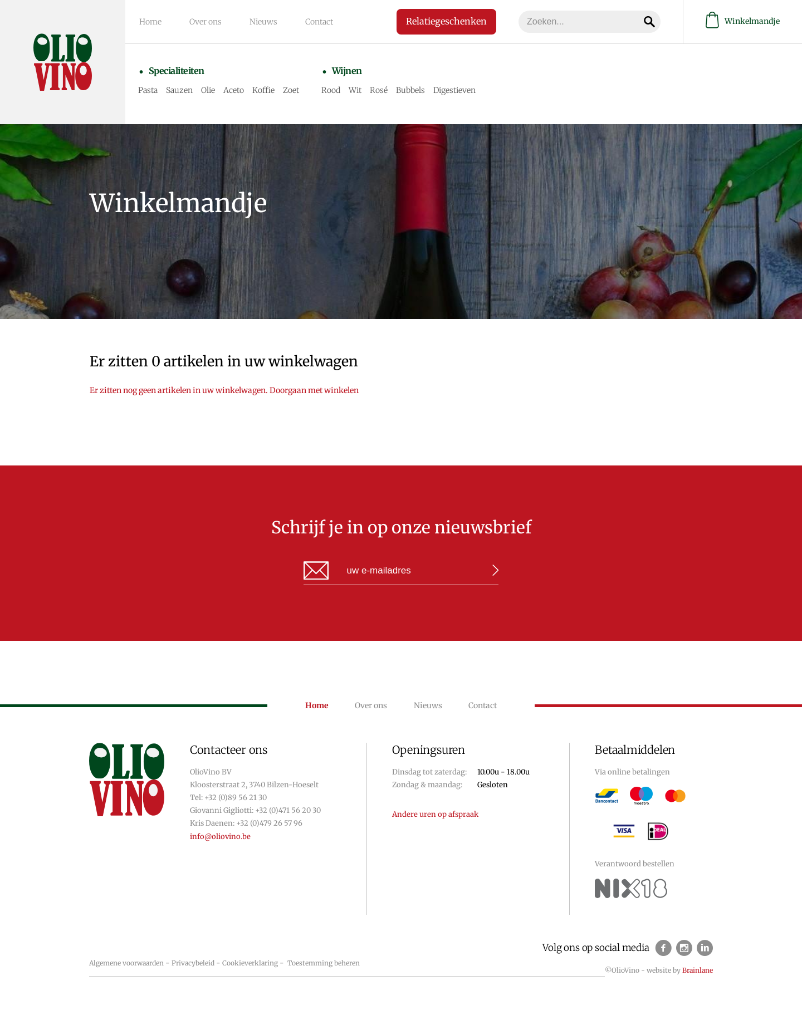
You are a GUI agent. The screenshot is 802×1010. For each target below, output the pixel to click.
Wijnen (347, 70)
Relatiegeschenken (446, 21)
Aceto (233, 90)
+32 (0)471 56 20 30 (288, 810)
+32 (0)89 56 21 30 (235, 797)
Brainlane (697, 970)
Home (150, 22)
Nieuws (263, 22)
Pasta (148, 90)
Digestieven (454, 90)
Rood (330, 90)
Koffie (263, 90)
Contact (319, 22)
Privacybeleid (193, 963)
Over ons (205, 22)
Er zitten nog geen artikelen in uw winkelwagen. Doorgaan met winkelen (224, 390)
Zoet (291, 90)
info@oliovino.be (220, 836)
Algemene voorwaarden (126, 963)
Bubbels (410, 90)
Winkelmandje (743, 21)
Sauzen (179, 90)
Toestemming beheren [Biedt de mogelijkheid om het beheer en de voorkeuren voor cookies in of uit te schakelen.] (323, 963)
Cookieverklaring (250, 963)
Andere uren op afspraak (435, 814)
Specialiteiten (176, 70)
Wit (355, 90)
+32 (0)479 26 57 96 (269, 823)
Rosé (379, 90)
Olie (208, 90)
